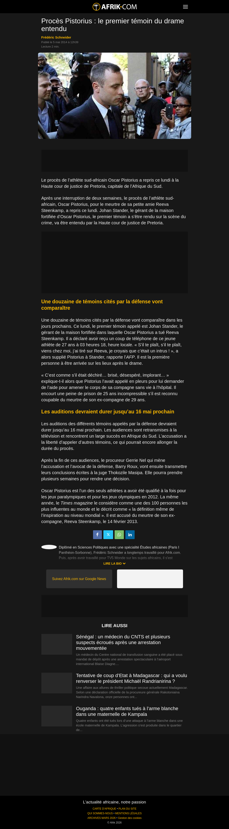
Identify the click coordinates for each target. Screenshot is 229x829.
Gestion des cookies (129, 818)
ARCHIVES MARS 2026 (101, 818)
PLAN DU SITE (127, 808)
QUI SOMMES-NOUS (100, 813)
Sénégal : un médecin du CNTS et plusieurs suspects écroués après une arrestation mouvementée (123, 642)
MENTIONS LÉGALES (128, 813)
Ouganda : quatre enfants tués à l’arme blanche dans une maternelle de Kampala (127, 711)
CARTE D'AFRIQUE (104, 808)
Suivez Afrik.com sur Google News (79, 579)
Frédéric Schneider (56, 37)
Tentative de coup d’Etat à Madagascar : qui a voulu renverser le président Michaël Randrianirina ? (131, 678)
